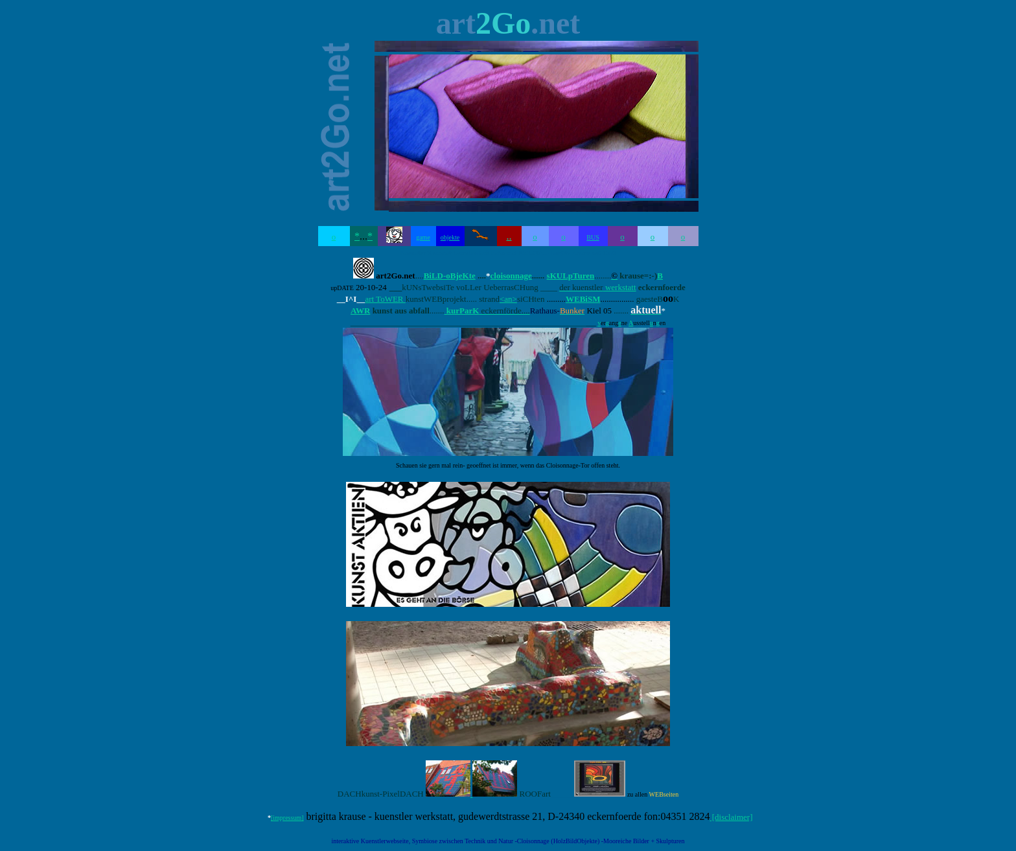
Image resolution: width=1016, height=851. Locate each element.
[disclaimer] (731, 817)
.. (509, 236)
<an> (508, 299)
